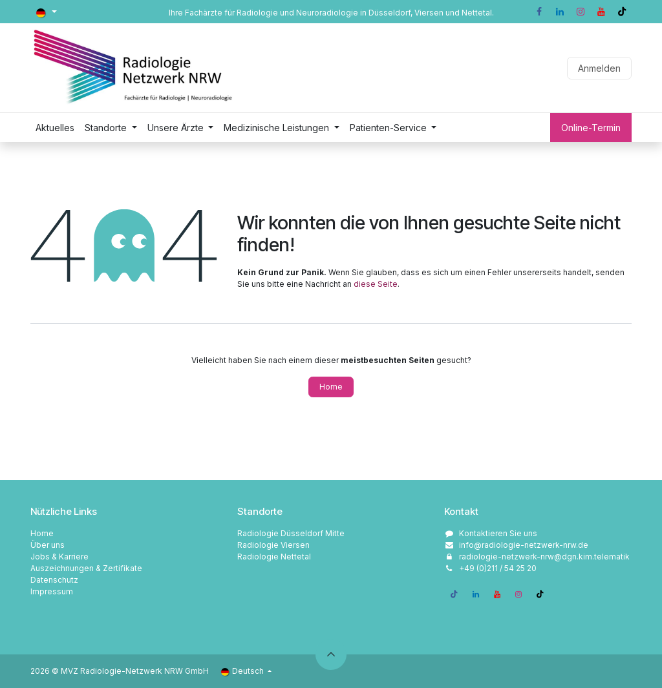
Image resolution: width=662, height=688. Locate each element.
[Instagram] (580, 12)
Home (331, 386)
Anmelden (599, 68)
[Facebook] (539, 12)
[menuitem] (55, 128)
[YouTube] (601, 12)
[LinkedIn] (560, 12)
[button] (331, 654)
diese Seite (376, 284)
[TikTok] (622, 12)
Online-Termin (591, 127)
